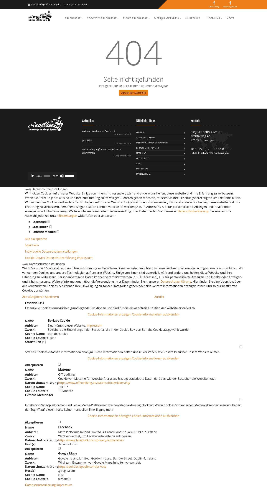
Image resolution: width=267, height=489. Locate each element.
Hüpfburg (192, 18)
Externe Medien (45, 232)
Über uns (213, 18)
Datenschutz (143, 173)
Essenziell (41, 222)
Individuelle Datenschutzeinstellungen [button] (51, 251)
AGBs (138, 163)
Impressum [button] (85, 258)
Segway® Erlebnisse (101, 18)
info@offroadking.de (49, 4)
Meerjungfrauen (166, 18)
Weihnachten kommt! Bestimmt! (99, 131)
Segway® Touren (145, 137)
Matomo (64, 369)
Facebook (65, 427)
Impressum (142, 168)
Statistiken (42, 227)
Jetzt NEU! (87, 140)
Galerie (140, 132)
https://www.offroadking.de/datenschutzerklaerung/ (94, 383)
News (230, 18)
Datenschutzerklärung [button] (61, 258)
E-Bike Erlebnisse (135, 18)
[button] (133, 314)
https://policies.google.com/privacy (82, 467)
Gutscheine (142, 158)
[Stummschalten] (62, 176)
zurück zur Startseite (133, 92)
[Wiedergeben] (32, 176)
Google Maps (67, 453)
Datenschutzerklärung (193, 211)
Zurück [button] (159, 297)
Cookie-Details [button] (35, 258)
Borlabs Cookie (59, 320)
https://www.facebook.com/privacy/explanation (91, 440)
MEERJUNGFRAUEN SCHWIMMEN (152, 142)
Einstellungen (68, 216)
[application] (52, 176)
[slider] (47, 176)
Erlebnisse (72, 18)
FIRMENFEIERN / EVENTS (147, 147)
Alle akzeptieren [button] (36, 239)
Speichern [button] (32, 245)
